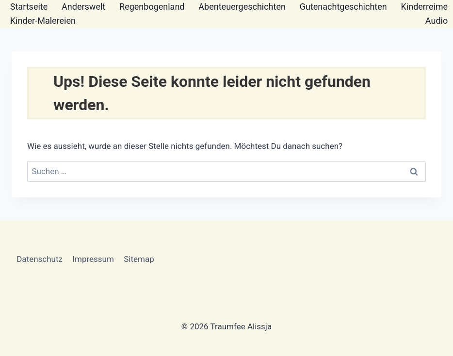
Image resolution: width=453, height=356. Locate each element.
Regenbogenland (151, 6)
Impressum (93, 259)
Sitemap (139, 259)
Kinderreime (424, 6)
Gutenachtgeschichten (343, 6)
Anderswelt (83, 6)
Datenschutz (39, 259)
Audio (436, 21)
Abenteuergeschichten (242, 6)
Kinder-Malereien (43, 21)
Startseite (29, 6)
